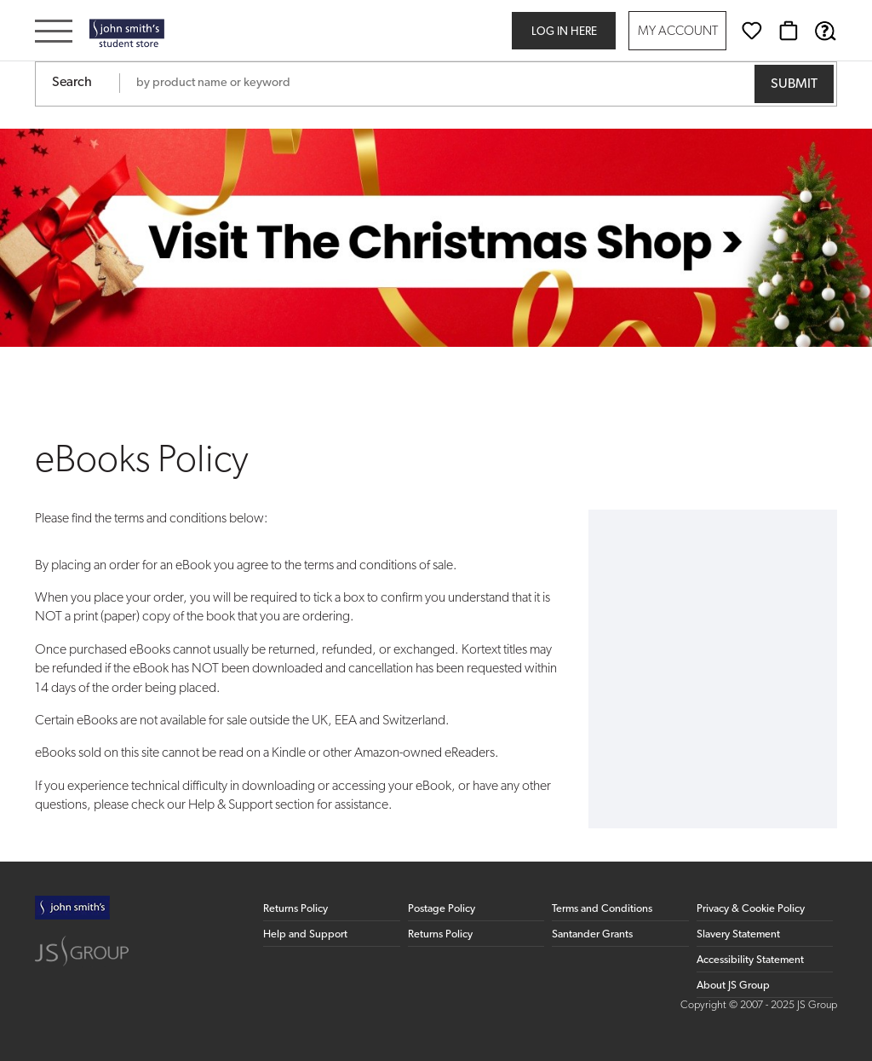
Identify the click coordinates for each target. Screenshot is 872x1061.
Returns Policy (295, 908)
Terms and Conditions (602, 908)
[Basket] (788, 31)
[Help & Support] (825, 31)
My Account (678, 32)
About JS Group (733, 985)
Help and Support (305, 934)
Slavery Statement (738, 934)
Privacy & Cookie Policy (751, 908)
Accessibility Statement (750, 960)
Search (72, 82)
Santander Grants (592, 934)
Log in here (564, 31)
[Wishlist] (752, 31)
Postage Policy (441, 908)
